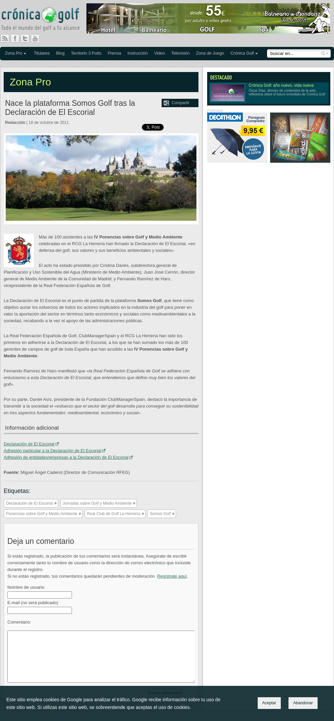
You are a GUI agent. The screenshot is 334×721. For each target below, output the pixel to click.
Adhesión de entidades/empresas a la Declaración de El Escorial (66, 457)
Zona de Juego (210, 53)
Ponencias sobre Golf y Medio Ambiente (41, 513)
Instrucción (138, 53)
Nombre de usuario (26, 587)
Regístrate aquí (172, 576)
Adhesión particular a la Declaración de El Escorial (52, 450)
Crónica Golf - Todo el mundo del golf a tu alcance (45, 20)
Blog (60, 53)
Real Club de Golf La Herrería (113, 513)
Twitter (27, 38)
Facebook (17, 38)
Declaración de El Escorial (29, 443)
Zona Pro (13, 53)
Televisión (180, 53)
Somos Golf (160, 513)
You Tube (38, 38)
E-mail (32, 602)
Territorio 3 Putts (86, 53)
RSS (5, 38)
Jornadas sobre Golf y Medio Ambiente (97, 503)
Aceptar (269, 703)
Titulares (42, 53)
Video (159, 53)
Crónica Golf (242, 53)
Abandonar (303, 703)
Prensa (114, 53)
